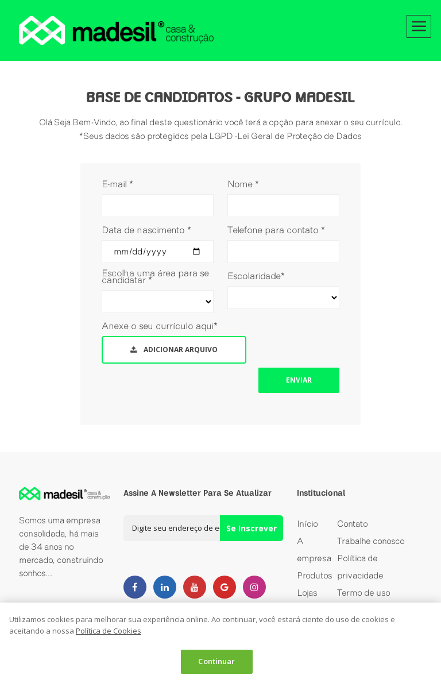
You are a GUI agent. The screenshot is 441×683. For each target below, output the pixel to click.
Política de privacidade (360, 566)
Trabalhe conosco (371, 541)
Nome (243, 183)
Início (307, 523)
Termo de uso (363, 592)
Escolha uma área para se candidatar (155, 276)
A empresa (314, 549)
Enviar (299, 380)
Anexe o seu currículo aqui (160, 325)
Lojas (307, 592)
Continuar (216, 661)
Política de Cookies (108, 631)
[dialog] (220, 643)
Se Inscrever (251, 528)
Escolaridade (256, 275)
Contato (352, 523)
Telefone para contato (276, 229)
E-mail (117, 183)
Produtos (314, 575)
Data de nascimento (146, 229)
